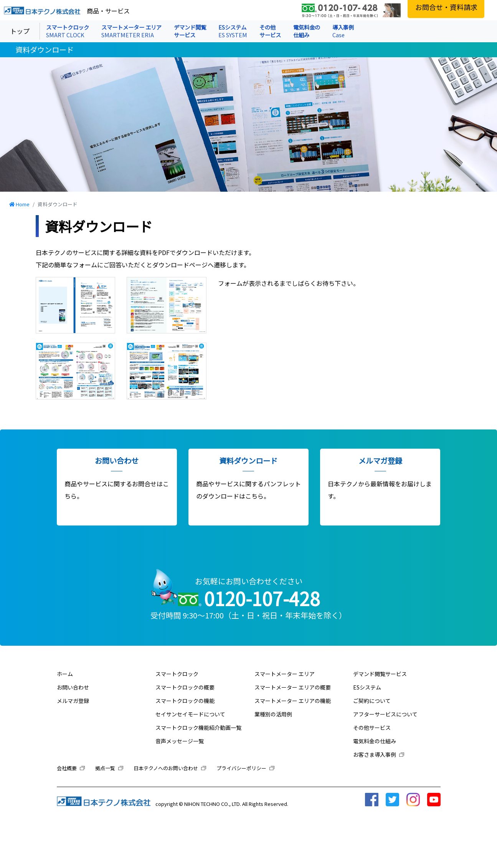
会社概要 (71, 768)
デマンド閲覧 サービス (190, 31)
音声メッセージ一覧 (179, 741)
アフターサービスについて (385, 714)
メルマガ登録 (73, 700)
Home (23, 204)
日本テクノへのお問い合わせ (170, 768)
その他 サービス (270, 31)
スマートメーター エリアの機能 (292, 700)
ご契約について (372, 700)
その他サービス (372, 727)
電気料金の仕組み (374, 741)
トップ (20, 31)
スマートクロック (67, 31)
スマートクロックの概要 (185, 687)
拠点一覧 (109, 768)
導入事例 (343, 31)
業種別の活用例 (273, 714)
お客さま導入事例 (378, 754)
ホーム (65, 674)
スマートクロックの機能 (185, 700)
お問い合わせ (73, 687)
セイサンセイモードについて (190, 714)
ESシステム (232, 31)
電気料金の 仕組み (306, 31)
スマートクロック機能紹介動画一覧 (198, 727)
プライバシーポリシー (245, 768)
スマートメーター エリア (131, 31)
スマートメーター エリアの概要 (292, 687)
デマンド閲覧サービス (380, 674)
